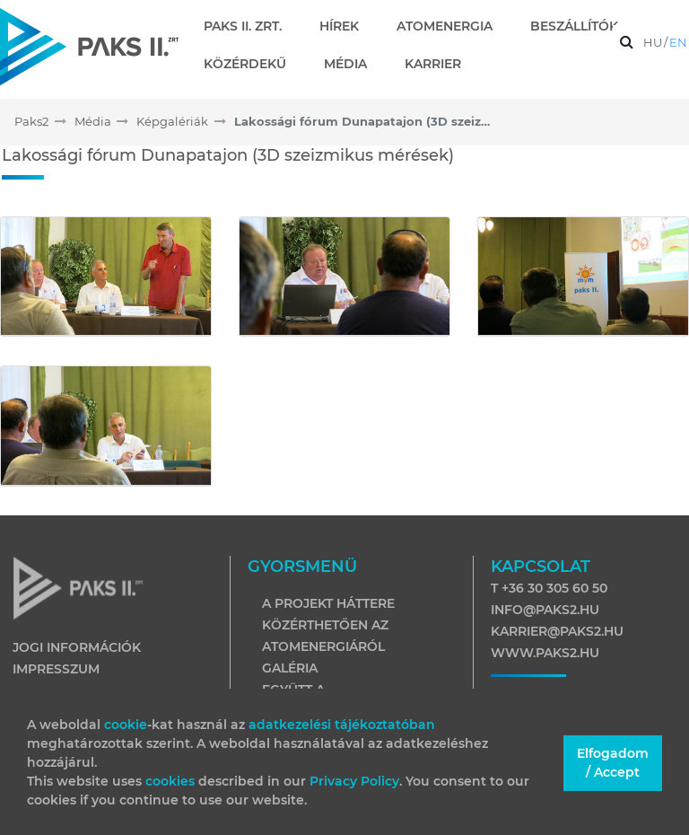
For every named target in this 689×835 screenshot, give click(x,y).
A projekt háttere (328, 603)
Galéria (290, 668)
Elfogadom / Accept (613, 762)
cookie (125, 724)
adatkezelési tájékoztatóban (342, 724)
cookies (171, 781)
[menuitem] (249, 26)
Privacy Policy (354, 781)
